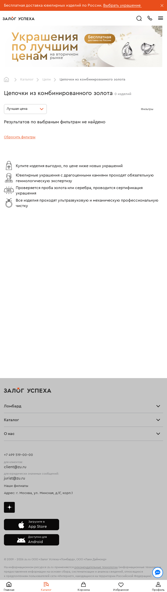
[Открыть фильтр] (158, 109)
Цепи (46, 79)
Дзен (9, 507)
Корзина (84, 589)
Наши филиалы (16, 486)
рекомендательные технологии (96, 567)
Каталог (46, 589)
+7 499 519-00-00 (18, 455)
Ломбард (12, 406)
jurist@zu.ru (14, 478)
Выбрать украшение (122, 5)
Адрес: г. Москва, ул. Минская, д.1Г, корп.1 (38, 493)
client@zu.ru (15, 467)
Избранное (121, 589)
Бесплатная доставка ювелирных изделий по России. (53, 5)
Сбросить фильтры (19, 137)
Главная (9, 589)
